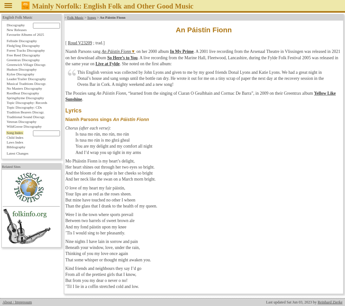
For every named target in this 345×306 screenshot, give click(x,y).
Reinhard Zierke (330, 302)
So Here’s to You (122, 57)
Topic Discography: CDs (24, 107)
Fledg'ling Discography (23, 46)
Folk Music (75, 17)
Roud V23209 (80, 43)
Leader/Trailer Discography (26, 79)
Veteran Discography (21, 122)
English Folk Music (18, 17)
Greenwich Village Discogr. (26, 65)
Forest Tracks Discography (26, 50)
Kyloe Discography (20, 74)
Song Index (15, 133)
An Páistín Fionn (116, 51)
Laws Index (15, 142)
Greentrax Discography (23, 60)
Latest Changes (18, 153)
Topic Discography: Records (27, 103)
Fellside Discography (22, 41)
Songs (91, 17)
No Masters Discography (24, 88)
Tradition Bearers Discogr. (25, 112)
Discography (16, 25)
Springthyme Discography (25, 98)
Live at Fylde (107, 63)
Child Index (15, 137)
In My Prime (182, 51)
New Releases (17, 30)
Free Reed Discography (23, 55)
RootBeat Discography (23, 93)
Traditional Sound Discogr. (26, 117)
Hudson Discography (22, 69)
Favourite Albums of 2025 (25, 34)
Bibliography (16, 147)
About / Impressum (17, 302)
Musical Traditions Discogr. (26, 84)
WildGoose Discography (24, 126)
